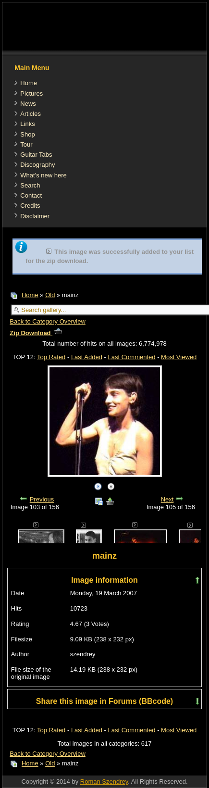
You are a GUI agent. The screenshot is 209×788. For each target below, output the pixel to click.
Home (28, 83)
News (28, 103)
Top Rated (51, 357)
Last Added (86, 357)
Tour (26, 144)
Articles (30, 113)
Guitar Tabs (36, 154)
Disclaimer (34, 216)
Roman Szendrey (104, 781)
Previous (42, 499)
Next (167, 499)
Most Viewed (179, 357)
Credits (30, 205)
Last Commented (132, 357)
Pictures (31, 93)
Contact (31, 195)
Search (30, 185)
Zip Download (36, 333)
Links (27, 123)
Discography (37, 164)
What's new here (43, 175)
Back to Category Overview (48, 321)
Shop (27, 134)
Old (50, 295)
